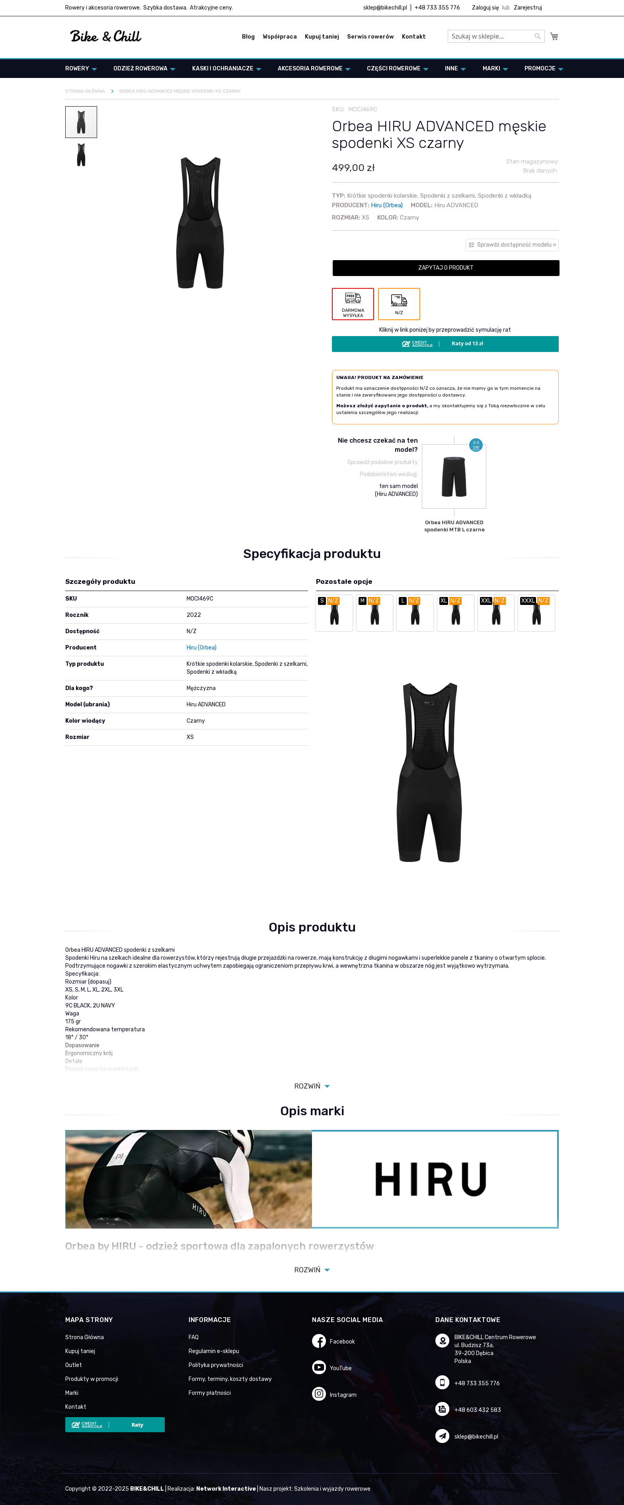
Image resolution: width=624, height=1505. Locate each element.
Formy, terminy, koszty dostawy (230, 1379)
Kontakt (414, 36)
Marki (71, 1393)
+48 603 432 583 (477, 1410)
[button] (81, 154)
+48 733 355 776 (437, 7)
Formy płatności (210, 1393)
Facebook (342, 1341)
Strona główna (85, 91)
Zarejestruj (528, 7)
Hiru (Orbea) (387, 205)
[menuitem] (78, 68)
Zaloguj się (485, 7)
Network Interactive (226, 1489)
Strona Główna (84, 1337)
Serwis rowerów (370, 36)
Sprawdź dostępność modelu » (516, 244)
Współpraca (280, 36)
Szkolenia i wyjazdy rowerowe (332, 1489)
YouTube (341, 1368)
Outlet (73, 1365)
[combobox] (496, 36)
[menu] (312, 68)
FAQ (194, 1337)
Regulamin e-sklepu (214, 1351)
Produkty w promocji (91, 1379)
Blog (248, 36)
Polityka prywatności (216, 1365)
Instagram (343, 1395)
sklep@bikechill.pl (385, 7)
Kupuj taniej (322, 36)
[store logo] (106, 36)
